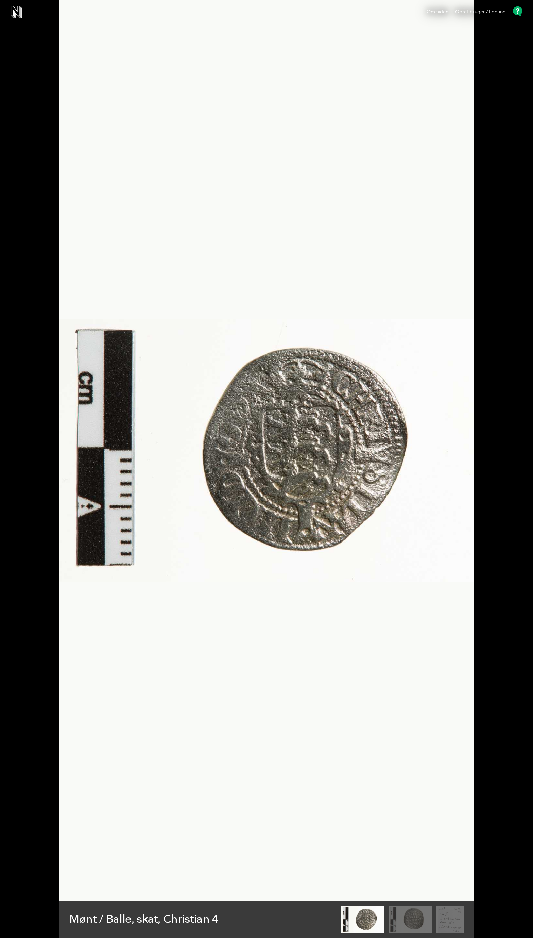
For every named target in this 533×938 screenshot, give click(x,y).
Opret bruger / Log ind (480, 12)
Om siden (437, 12)
